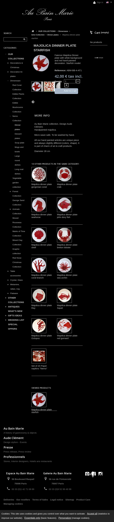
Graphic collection (16, 251)
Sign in (98, 2)
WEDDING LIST (16, 320)
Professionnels (14, 457)
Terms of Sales (40, 499)
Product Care (83, 499)
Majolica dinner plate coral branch (41, 276)
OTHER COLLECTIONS (16, 300)
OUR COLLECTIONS (16, 56)
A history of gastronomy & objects (20, 432)
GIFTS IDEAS (15, 315)
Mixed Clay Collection (17, 242)
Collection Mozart (16, 215)
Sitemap (69, 499)
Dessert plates (18, 136)
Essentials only (32, 518)
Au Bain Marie (14, 428)
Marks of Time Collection (18, 233)
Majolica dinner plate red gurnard (67, 336)
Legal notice (56, 499)
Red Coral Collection (17, 87)
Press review (24, 451)
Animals (16, 209)
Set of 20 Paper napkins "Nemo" (39, 367)
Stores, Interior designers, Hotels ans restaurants (28, 461)
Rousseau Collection (17, 224)
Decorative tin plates (16, 74)
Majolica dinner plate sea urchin (67, 276)
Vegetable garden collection (16, 182)
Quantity (58, 81)
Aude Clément (14, 438)
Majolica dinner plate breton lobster (67, 246)
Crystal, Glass (16, 280)
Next (32, 101)
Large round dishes (17, 160)
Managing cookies (13, 504)
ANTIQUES (14, 306)
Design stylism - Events (15, 442)
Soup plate (19, 143)
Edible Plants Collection (18, 96)
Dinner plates (18, 127)
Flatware (14, 293)
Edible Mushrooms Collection (17, 107)
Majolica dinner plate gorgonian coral (41, 185)
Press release (10, 451)
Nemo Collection (16, 118)
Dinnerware (15, 81)
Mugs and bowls (19, 149)
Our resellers (23, 499)
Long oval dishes (19, 171)
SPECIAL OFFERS (13, 326)
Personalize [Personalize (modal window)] (64, 518)
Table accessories (15, 273)
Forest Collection (16, 193)
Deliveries (9, 499)
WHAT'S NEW (15, 311)
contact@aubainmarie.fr (94, 480)
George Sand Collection (18, 202)
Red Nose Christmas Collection (17, 262)
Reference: (60, 70)
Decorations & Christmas (16, 65)
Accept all (92, 513)
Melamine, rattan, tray (15, 286)
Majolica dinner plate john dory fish (67, 215)
